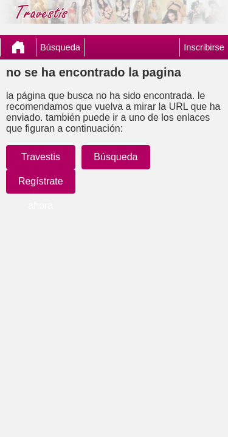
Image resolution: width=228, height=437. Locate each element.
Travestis (40, 157)
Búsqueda (60, 47)
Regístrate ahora (40, 193)
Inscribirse (204, 47)
